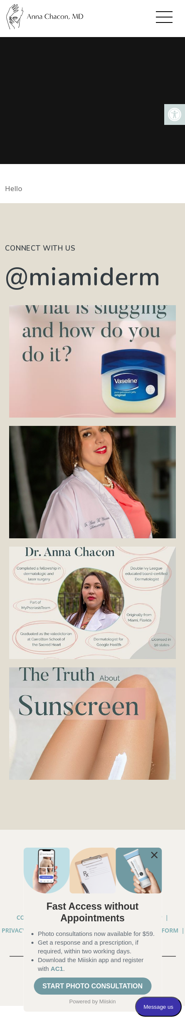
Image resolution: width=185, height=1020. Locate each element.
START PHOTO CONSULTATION (92, 986)
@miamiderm (82, 277)
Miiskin (107, 1001)
